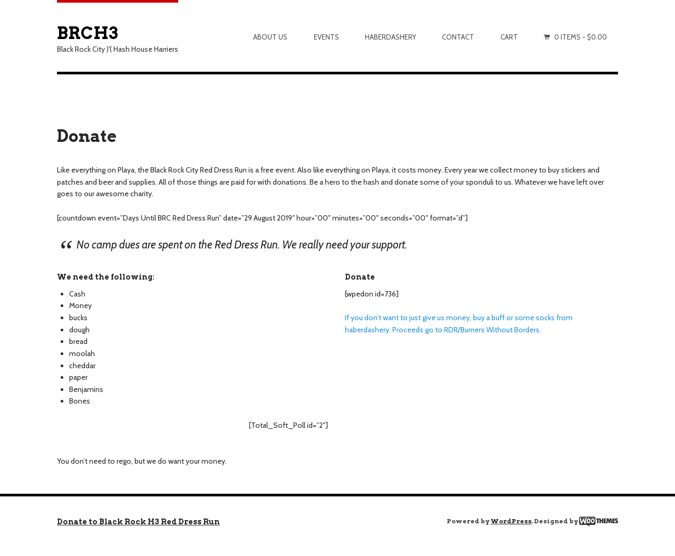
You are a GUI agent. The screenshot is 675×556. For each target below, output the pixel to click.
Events (326, 37)
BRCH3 (87, 33)
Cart (509, 37)
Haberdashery (390, 37)
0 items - (580, 37)
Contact (458, 37)
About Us (270, 37)
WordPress (511, 521)
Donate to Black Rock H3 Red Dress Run (138, 521)
